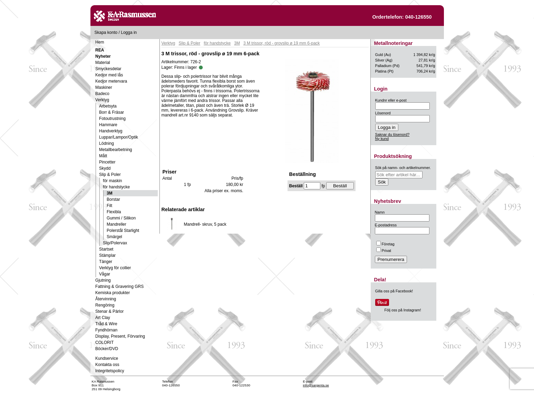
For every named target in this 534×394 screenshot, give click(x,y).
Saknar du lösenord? (392, 134)
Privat (383, 250)
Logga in (129, 32)
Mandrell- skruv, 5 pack (205, 224)
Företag (385, 244)
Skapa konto (106, 32)
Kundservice (106, 358)
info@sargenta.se (316, 385)
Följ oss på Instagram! (403, 310)
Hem (99, 42)
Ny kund (382, 139)
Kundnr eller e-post (391, 100)
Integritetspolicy (109, 370)
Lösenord (383, 113)
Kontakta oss (107, 364)
